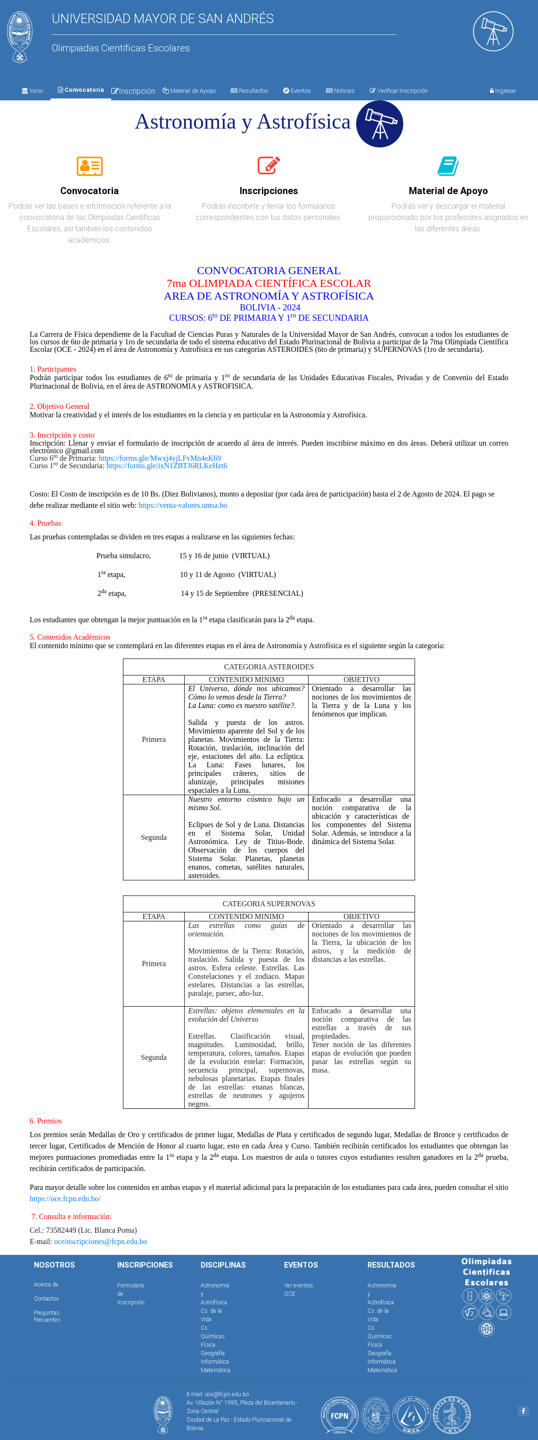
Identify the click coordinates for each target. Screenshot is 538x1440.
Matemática (215, 1370)
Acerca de (46, 1284)
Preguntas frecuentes (47, 1316)
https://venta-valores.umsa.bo (183, 505)
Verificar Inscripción (399, 91)
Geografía (213, 1353)
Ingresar (503, 91)
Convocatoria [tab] (81, 90)
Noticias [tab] (340, 91)
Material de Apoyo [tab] (189, 91)
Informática (215, 1361)
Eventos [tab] (297, 91)
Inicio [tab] (32, 91)
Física (208, 1344)
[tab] (90, 171)
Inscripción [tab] (133, 91)
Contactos (46, 1298)
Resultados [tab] (249, 91)
